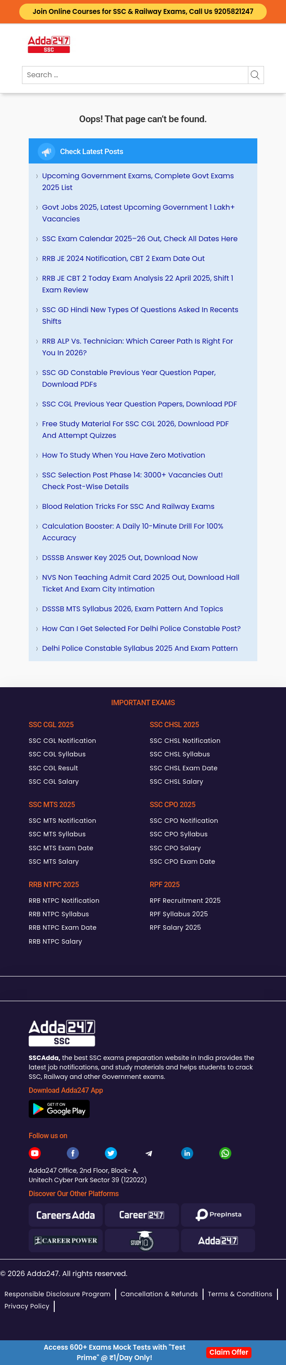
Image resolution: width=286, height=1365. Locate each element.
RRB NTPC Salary (55, 941)
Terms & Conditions (240, 1294)
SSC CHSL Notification (185, 740)
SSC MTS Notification (62, 820)
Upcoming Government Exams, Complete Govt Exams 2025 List (138, 182)
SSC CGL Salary (54, 781)
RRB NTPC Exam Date (63, 927)
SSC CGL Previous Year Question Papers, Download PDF (139, 404)
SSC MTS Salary (54, 861)
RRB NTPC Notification (64, 900)
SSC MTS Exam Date (61, 848)
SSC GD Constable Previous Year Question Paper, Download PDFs (129, 378)
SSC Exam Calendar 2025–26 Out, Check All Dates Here (140, 239)
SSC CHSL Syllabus (180, 754)
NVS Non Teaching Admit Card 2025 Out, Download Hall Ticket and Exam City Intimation (140, 583)
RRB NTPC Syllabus (59, 914)
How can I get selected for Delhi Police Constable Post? (141, 628)
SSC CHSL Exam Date (184, 768)
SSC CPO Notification (184, 820)
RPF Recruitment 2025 (185, 900)
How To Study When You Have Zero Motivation (123, 455)
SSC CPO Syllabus (179, 834)
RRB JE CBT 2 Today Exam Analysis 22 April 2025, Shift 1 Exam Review (137, 284)
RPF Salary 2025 (175, 927)
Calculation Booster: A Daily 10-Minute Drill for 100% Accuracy (132, 532)
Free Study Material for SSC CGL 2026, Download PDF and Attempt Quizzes (135, 430)
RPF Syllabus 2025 (179, 914)
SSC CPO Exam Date (182, 861)
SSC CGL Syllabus (57, 754)
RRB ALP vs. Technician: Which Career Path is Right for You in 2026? (137, 347)
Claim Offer (228, 1352)
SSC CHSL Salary (176, 781)
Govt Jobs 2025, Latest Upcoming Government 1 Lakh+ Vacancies (138, 213)
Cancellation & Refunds (159, 1294)
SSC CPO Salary (175, 848)
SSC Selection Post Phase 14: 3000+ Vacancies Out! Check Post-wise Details (132, 481)
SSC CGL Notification (62, 740)
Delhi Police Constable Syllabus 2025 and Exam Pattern (140, 648)
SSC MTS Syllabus (57, 834)
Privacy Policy (26, 1306)
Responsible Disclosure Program (57, 1294)
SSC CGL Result (53, 768)
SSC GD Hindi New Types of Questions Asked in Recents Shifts (140, 316)
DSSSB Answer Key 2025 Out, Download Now (120, 557)
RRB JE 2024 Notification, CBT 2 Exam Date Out (123, 258)
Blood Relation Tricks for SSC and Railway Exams (128, 506)
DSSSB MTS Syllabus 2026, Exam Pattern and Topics (132, 609)
